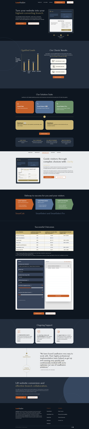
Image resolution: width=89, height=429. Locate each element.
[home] (20, 2)
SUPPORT (51, 2)
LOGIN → (70, 2)
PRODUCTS (40, 2)
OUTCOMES (46, 2)
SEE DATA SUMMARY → (58, 77)
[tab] (30, 152)
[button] (54, 35)
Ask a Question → (60, 177)
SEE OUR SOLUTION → (33, 23)
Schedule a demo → (59, 2)
